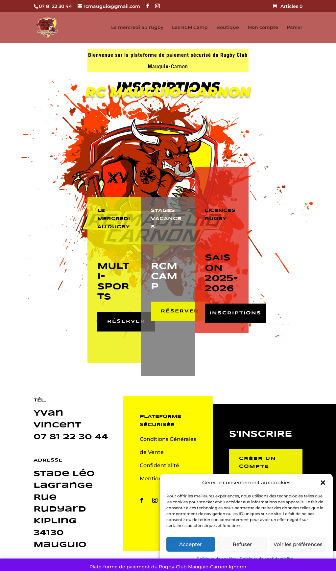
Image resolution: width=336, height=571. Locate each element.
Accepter (190, 544)
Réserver (126, 321)
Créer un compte (257, 462)
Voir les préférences (298, 544)
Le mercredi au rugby (137, 27)
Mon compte (263, 27)
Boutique (227, 27)
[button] (323, 482)
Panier (294, 27)
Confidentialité (159, 465)
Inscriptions (235, 313)
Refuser (242, 544)
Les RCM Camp (190, 27)
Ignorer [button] (238, 567)
